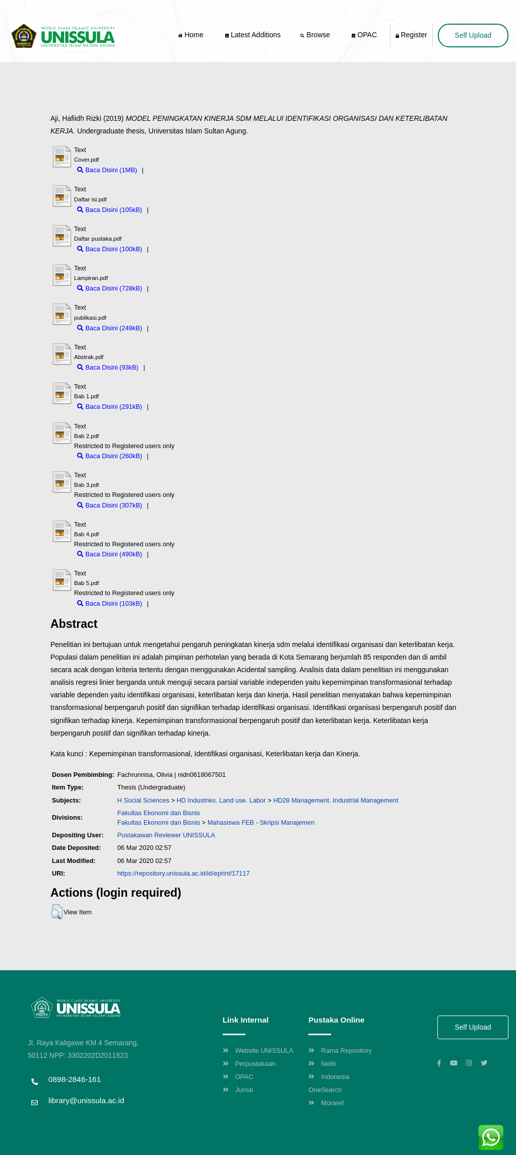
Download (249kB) (176, 328)
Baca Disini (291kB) (109, 406)
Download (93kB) (171, 367)
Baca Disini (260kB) (109, 456)
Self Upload (473, 35)
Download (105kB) (176, 209)
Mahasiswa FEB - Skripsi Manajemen (261, 822)
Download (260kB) (176, 456)
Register (411, 35)
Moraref (326, 1103)
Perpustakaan (249, 1063)
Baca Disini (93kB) (108, 367)
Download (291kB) (176, 406)
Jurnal (238, 1090)
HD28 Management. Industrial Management (335, 800)
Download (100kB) (176, 249)
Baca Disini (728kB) (109, 288)
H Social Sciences (143, 800)
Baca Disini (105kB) (109, 209)
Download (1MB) (169, 170)
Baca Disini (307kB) (109, 505)
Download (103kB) (176, 603)
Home (191, 35)
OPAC (364, 35)
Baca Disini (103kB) (109, 603)
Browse (316, 35)
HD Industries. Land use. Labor (221, 800)
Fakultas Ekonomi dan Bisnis (158, 813)
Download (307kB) (176, 505)
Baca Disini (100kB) (109, 249)
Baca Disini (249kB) (109, 328)
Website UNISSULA (258, 1050)
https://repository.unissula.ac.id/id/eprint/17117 (183, 873)
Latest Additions (253, 35)
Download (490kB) (176, 554)
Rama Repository (339, 1050)
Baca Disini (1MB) (107, 170)
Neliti (322, 1063)
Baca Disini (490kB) (109, 554)
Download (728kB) (176, 288)
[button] (56, 911)
